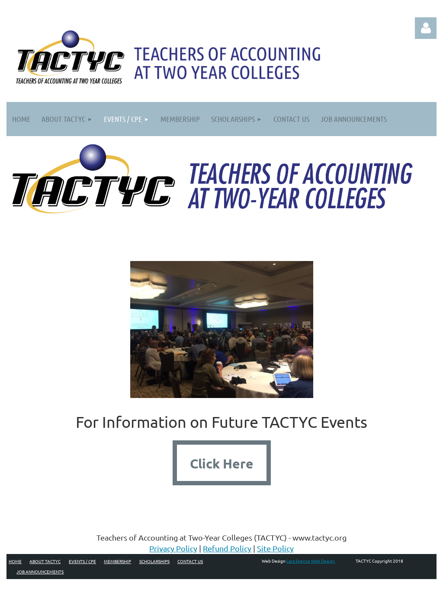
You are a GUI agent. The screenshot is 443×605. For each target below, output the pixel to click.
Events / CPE (82, 561)
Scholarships (154, 561)
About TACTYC (45, 561)
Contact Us (190, 561)
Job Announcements (40, 571)
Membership (117, 561)
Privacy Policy (173, 548)
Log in (426, 28)
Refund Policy (227, 548)
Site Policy (275, 548)
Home (15, 561)
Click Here (222, 463)
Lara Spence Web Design (310, 560)
